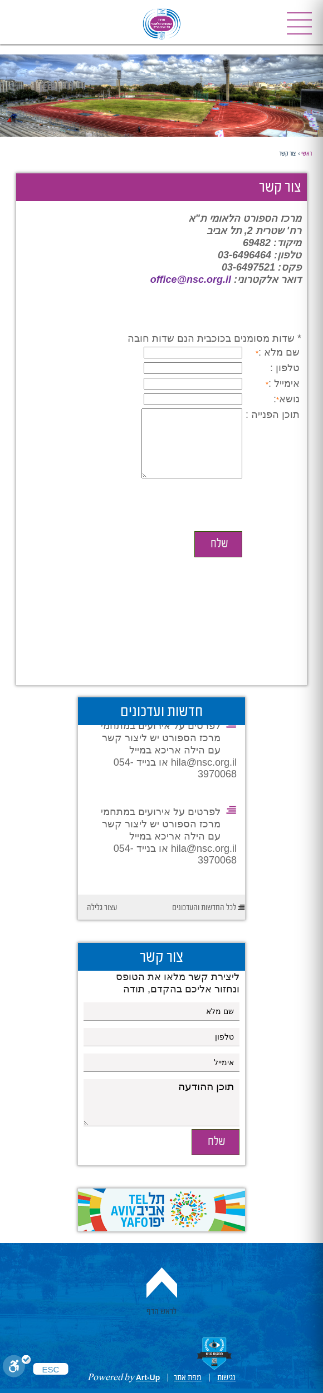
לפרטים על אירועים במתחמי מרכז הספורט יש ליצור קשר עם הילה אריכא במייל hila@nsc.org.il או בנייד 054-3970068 (169, 752)
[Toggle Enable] (17, 1367)
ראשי (306, 154)
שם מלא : (279, 352)
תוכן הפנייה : (273, 414)
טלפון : (285, 367)
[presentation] (215, 519)
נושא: (286, 399)
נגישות (226, 1378)
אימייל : (284, 383)
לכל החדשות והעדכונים (204, 908)
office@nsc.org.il (190, 279)
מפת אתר (188, 1378)
